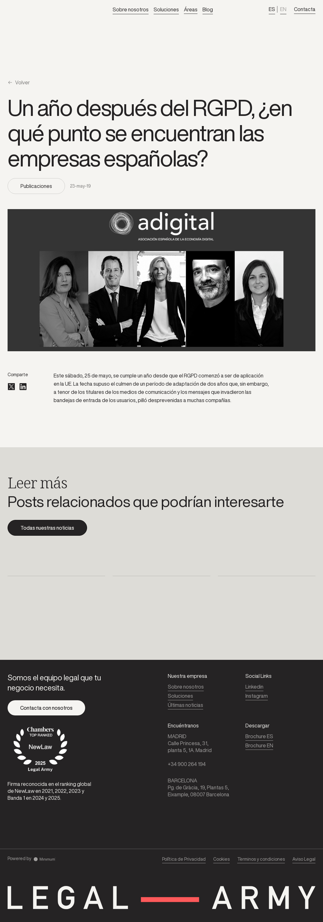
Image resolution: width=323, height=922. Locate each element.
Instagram (256, 695)
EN (283, 9)
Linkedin (254, 686)
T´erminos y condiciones (261, 859)
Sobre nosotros (131, 9)
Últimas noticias (185, 705)
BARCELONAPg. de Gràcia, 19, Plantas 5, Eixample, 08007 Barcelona (198, 787)
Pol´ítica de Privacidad (184, 859)
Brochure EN (259, 745)
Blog (208, 9)
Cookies (221, 859)
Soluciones (166, 9)
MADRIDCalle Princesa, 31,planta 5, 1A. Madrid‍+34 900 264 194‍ (190, 750)
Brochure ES (259, 736)
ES (272, 9)
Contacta (304, 9)
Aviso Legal (303, 859)
